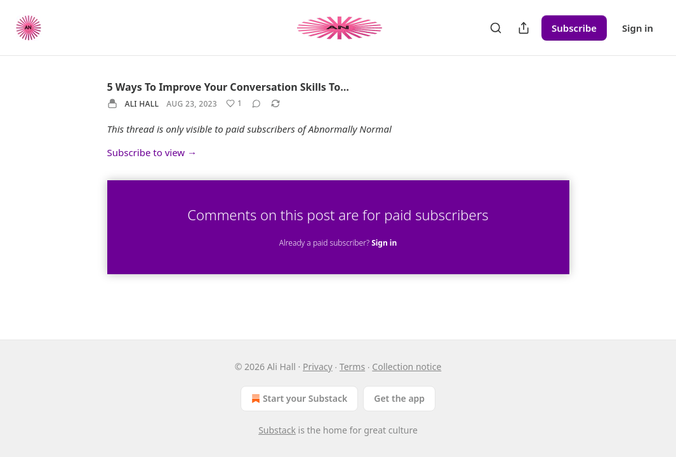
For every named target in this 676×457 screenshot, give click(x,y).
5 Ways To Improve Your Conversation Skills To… (228, 87)
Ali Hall (142, 103)
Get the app (399, 398)
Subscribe (574, 28)
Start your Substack (298, 399)
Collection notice (406, 367)
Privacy (318, 367)
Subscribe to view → (152, 152)
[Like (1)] (234, 103)
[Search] (495, 28)
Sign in (637, 28)
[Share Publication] (523, 28)
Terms (352, 367)
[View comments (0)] (256, 103)
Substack (277, 430)
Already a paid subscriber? (338, 242)
